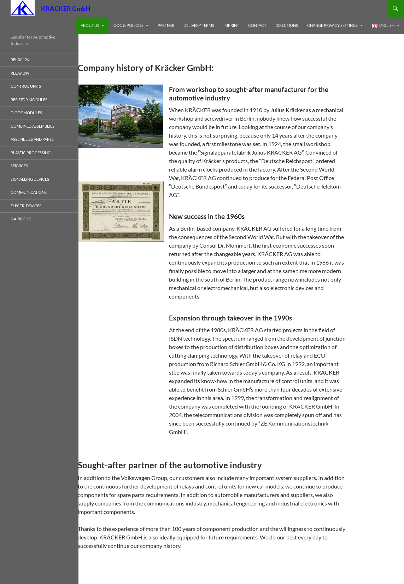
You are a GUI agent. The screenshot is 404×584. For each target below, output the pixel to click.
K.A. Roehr (21, 218)
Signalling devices (30, 179)
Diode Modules (26, 112)
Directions (286, 25)
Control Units (26, 86)
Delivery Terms (198, 25)
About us (90, 25)
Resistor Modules (29, 99)
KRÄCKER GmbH (65, 8)
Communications (29, 192)
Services (19, 165)
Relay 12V (20, 59)
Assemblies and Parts (32, 139)
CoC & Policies (128, 25)
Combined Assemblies (32, 126)
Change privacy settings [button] (332, 25)
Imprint (231, 25)
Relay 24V (20, 73)
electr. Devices (26, 205)
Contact (257, 25)
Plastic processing (31, 152)
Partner (166, 25)
